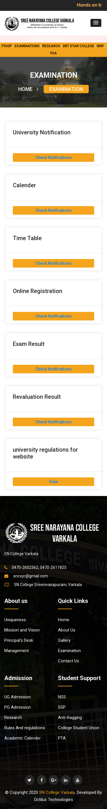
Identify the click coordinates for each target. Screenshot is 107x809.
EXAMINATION (66, 89)
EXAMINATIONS (27, 46)
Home (63, 619)
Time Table (27, 238)
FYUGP (7, 46)
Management (16, 650)
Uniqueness (15, 619)
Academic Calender (22, 738)
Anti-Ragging (70, 717)
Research (13, 717)
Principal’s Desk (18, 640)
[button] (95, 23)
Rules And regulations (24, 727)
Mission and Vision (22, 630)
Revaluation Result (37, 396)
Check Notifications (53, 157)
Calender (24, 185)
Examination (69, 650)
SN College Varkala (57, 792)
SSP (62, 707)
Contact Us (68, 660)
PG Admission (17, 707)
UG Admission (17, 697)
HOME (28, 89)
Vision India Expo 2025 (53, 39)
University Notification (41, 132)
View (53, 481)
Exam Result (29, 343)
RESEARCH (51, 46)
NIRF (100, 46)
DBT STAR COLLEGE (78, 46)
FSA (53, 53)
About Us (66, 630)
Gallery (64, 640)
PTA (62, 738)
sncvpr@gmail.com (30, 576)
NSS (62, 697)
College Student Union (78, 727)
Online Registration (37, 291)
